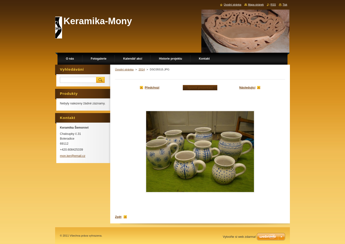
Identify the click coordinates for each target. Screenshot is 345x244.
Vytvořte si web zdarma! (239, 236)
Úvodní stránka (124, 69)
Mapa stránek (256, 4)
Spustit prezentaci (200, 87)
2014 (142, 69)
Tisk (284, 4)
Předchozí (152, 87)
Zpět (118, 217)
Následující (247, 87)
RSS (273, 4)
